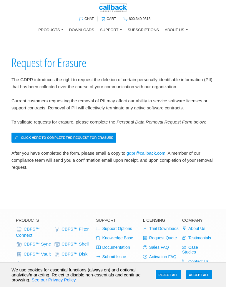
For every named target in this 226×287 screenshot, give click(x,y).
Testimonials (196, 238)
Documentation (113, 247)
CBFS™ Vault (33, 254)
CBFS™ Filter (71, 229)
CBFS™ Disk (71, 254)
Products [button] (49, 30)
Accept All (199, 275)
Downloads (81, 30)
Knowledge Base (114, 238)
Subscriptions (143, 30)
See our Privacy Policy (53, 279)
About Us (193, 228)
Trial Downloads (161, 228)
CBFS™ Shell (71, 244)
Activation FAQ (160, 256)
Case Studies (190, 249)
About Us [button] (174, 30)
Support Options (114, 228)
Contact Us (195, 261)
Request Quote (160, 238)
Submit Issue (111, 256)
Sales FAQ (156, 247)
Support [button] (109, 30)
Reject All (168, 275)
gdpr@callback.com (146, 153)
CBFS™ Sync (33, 244)
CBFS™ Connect (28, 232)
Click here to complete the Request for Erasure (63, 138)
